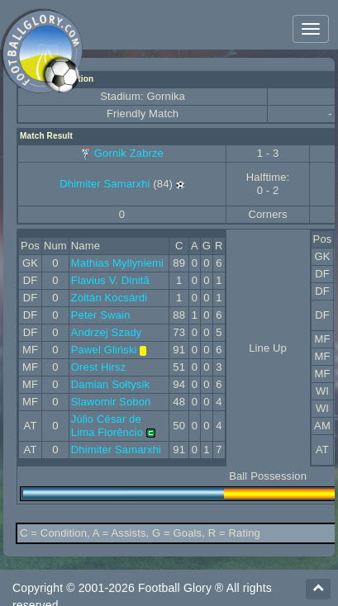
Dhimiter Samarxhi (105, 184)
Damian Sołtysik (110, 384)
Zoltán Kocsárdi (109, 297)
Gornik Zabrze (129, 153)
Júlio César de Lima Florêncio (107, 425)
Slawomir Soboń (111, 401)
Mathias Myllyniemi (117, 263)
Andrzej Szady (106, 332)
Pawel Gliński (104, 349)
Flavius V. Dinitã (110, 280)
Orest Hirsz (98, 367)
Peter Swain (101, 315)
